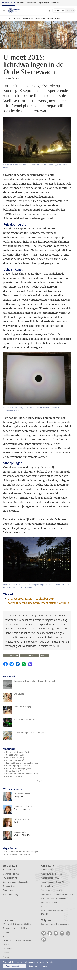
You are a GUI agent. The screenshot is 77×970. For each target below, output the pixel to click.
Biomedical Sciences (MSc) (18, 752)
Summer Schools (10, 886)
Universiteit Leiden (8, 3)
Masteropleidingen (11, 874)
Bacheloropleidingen (11, 869)
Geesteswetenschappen (51, 874)
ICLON (44, 906)
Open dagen (8, 890)
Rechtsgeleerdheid (49, 886)
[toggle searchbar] (49, 10)
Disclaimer (7, 948)
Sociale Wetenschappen (51, 890)
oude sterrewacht (29, 655)
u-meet (44, 655)
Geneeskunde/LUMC (50, 878)
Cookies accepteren (14, 966)
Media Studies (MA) (15, 760)
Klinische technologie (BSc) (18, 768)
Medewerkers (31, 3)
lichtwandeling (11, 655)
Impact (6, 936)
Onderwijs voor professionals (15, 882)
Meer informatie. (46, 962)
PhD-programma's (10, 878)
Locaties (6, 944)
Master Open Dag (10, 894)
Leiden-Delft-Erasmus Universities (17, 940)
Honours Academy (49, 902)
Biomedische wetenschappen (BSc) (22, 773)
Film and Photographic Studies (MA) (22, 763)
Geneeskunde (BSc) (15, 755)
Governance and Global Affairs (54, 882)
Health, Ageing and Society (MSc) (21, 765)
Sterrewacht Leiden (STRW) (18, 854)
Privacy (6, 957)
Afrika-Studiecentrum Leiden (53, 898)
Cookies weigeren (39, 966)
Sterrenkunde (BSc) (15, 757)
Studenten (20, 3)
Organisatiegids (43, 3)
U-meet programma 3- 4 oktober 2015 (31, 598)
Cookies (6, 953)
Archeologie (46, 869)
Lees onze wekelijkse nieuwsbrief (55, 924)
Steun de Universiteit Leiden (15, 928)
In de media (15, 18)
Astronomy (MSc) (14, 776)
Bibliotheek (55, 3)
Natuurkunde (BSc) (14, 771)
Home (5, 18)
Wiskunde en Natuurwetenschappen (22, 851)
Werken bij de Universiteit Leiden (17, 924)
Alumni (6, 932)
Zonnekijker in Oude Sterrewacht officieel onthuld (38, 603)
